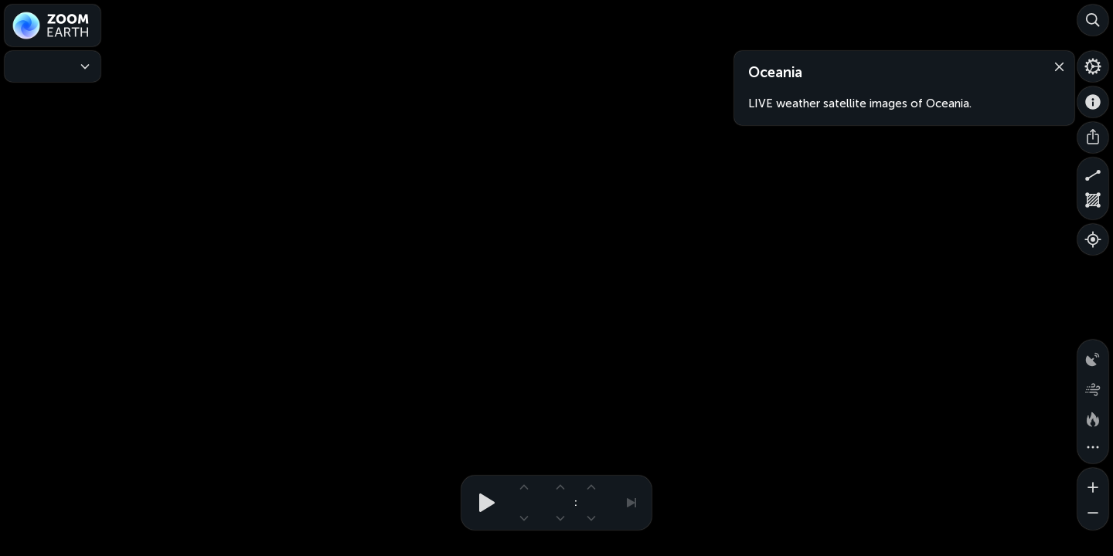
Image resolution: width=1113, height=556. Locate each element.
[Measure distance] (1092, 173)
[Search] (1092, 20)
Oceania (775, 72)
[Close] (1055, 65)
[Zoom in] (1092, 483)
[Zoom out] (1092, 514)
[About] (1092, 101)
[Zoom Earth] (52, 25)
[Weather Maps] (52, 66)
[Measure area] (1092, 203)
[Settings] (1092, 66)
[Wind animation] (1092, 386)
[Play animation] (482, 503)
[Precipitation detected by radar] (1092, 355)
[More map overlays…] (1092, 447)
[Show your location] (1092, 239)
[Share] (1092, 137)
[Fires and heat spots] (1092, 417)
